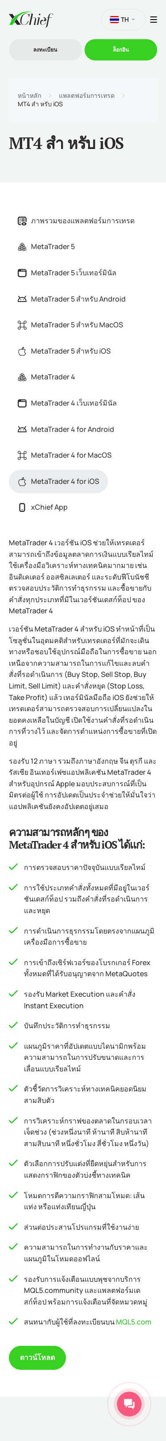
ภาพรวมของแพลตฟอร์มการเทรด (76, 220)
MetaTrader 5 (46, 246)
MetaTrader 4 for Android (66, 429)
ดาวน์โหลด (37, 1357)
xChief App (43, 507)
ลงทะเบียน (45, 49)
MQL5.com (133, 1322)
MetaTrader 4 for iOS (58, 481)
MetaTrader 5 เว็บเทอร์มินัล (67, 273)
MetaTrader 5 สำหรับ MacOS (70, 325)
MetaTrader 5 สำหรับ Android (72, 299)
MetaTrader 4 (46, 377)
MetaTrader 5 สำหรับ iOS (64, 351)
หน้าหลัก (29, 96)
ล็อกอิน (121, 49)
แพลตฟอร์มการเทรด (87, 96)
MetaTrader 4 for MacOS (65, 455)
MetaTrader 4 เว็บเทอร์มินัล (67, 403)
